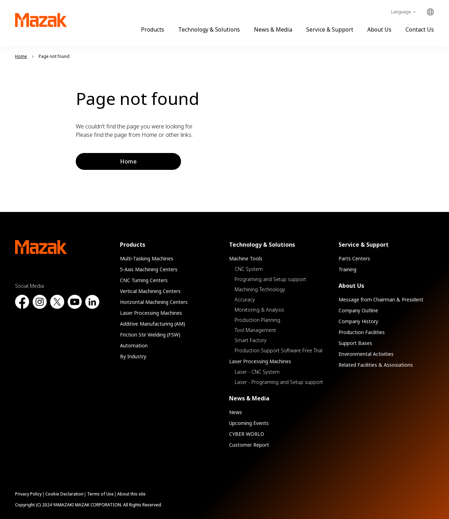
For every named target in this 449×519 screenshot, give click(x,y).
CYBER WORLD (246, 434)
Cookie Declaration (64, 494)
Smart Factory (251, 340)
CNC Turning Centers (144, 280)
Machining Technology (260, 289)
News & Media (273, 29)
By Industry (133, 356)
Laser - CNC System (257, 371)
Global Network (430, 12)
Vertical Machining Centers (150, 291)
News (235, 412)
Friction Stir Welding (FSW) (150, 334)
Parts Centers (354, 258)
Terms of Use (100, 494)
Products (152, 29)
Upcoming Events (249, 423)
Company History (358, 321)
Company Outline (358, 310)
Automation (134, 345)
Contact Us (420, 29)
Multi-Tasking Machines (146, 258)
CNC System (249, 269)
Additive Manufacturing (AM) (152, 323)
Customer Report (249, 444)
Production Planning (257, 320)
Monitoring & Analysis (259, 309)
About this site (131, 494)
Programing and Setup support (270, 279)
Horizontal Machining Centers (154, 302)
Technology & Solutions (209, 29)
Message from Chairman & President (381, 299)
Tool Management (255, 330)
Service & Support (329, 29)
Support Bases (355, 343)
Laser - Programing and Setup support (279, 382)
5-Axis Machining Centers (148, 269)
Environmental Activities (366, 354)
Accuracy (245, 299)
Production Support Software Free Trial (278, 350)
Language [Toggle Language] (401, 12)
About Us (379, 29)
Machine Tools (245, 258)
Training (347, 269)
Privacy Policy (28, 494)
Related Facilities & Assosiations (376, 364)
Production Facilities (362, 332)
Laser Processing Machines (151, 313)
